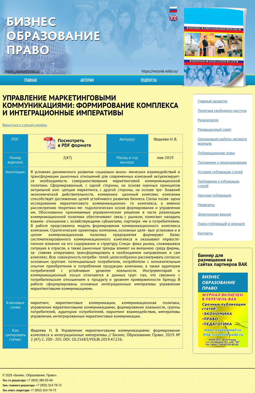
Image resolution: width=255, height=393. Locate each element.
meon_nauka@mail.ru (22, 71)
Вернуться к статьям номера (24, 125)
